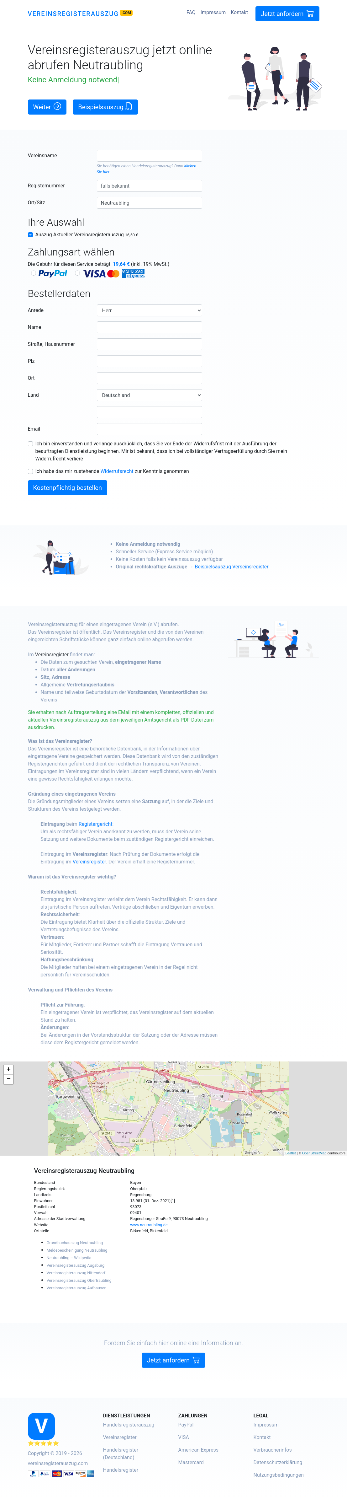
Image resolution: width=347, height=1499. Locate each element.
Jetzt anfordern (287, 13)
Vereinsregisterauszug (73, 14)
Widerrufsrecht (117, 471)
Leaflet (291, 1153)
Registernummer (46, 186)
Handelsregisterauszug (151, 166)
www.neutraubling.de (149, 1224)
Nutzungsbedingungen (279, 1475)
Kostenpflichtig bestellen (67, 488)
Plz (31, 361)
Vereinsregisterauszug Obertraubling (79, 1280)
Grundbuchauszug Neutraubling (75, 1242)
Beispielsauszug (105, 106)
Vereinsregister (82, 655)
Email (34, 429)
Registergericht (126, 824)
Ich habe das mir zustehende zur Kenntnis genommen (112, 471)
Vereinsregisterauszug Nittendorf (76, 1273)
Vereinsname (42, 155)
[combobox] (149, 156)
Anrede (36, 310)
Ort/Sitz (36, 203)
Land (33, 395)
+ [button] (9, 1070)
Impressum (213, 12)
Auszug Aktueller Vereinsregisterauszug (86, 235)
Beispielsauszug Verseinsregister (261, 567)
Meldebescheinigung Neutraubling (77, 1250)
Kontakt (239, 12)
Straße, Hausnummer (51, 344)
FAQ (191, 12)
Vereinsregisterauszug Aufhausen (77, 1288)
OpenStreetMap (314, 1153)
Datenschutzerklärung (278, 1462)
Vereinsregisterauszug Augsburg (76, 1265)
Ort (31, 378)
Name (34, 327)
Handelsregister (121, 1470)
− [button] (9, 1079)
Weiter (47, 106)
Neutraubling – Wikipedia (69, 1257)
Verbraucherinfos (273, 1450)
